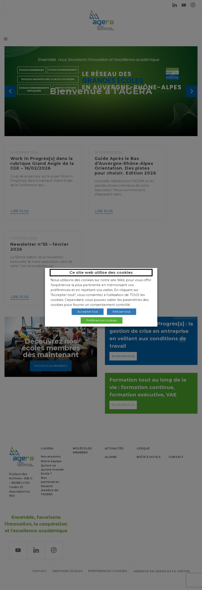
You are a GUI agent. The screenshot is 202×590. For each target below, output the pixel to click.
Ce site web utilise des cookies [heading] (101, 272)
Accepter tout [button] (87, 311)
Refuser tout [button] (122, 311)
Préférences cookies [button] (101, 320)
